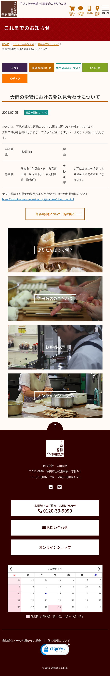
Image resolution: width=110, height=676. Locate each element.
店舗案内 (97, 11)
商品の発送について (68, 68)
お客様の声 (80, 11)
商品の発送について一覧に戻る (55, 214)
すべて (15, 68)
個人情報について (59, 640)
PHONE (89, 10)
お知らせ (95, 68)
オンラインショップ (55, 547)
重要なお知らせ (41, 68)
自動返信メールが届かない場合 (21, 640)
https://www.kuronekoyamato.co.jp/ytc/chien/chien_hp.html (38, 199)
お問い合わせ (57, 527)
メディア (14, 78)
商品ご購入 (72, 11)
